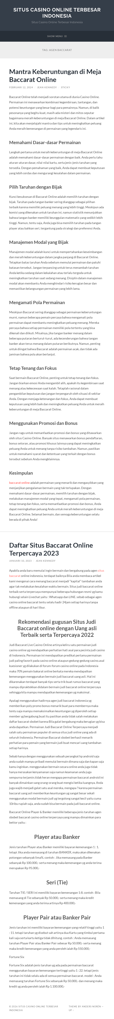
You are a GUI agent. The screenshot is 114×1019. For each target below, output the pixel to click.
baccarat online (19, 482)
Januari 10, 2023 (20, 560)
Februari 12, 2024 (21, 87)
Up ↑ (71, 1010)
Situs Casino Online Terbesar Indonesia (57, 13)
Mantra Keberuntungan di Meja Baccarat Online (55, 75)
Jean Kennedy (47, 87)
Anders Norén (91, 1006)
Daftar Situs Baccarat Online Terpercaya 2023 (51, 549)
